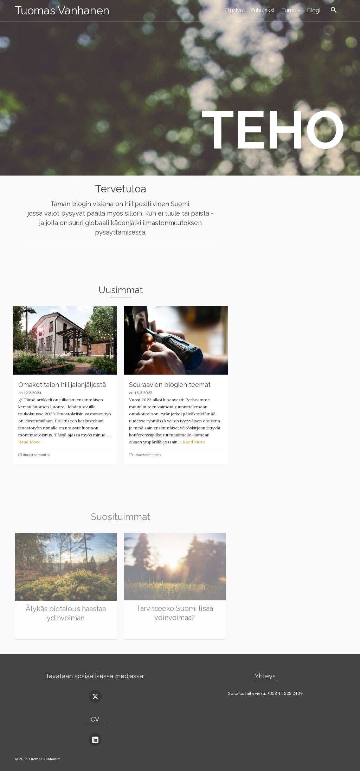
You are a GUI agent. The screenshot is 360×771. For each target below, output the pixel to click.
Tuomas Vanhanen (62, 10)
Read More (29, 441)
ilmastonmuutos (36, 455)
